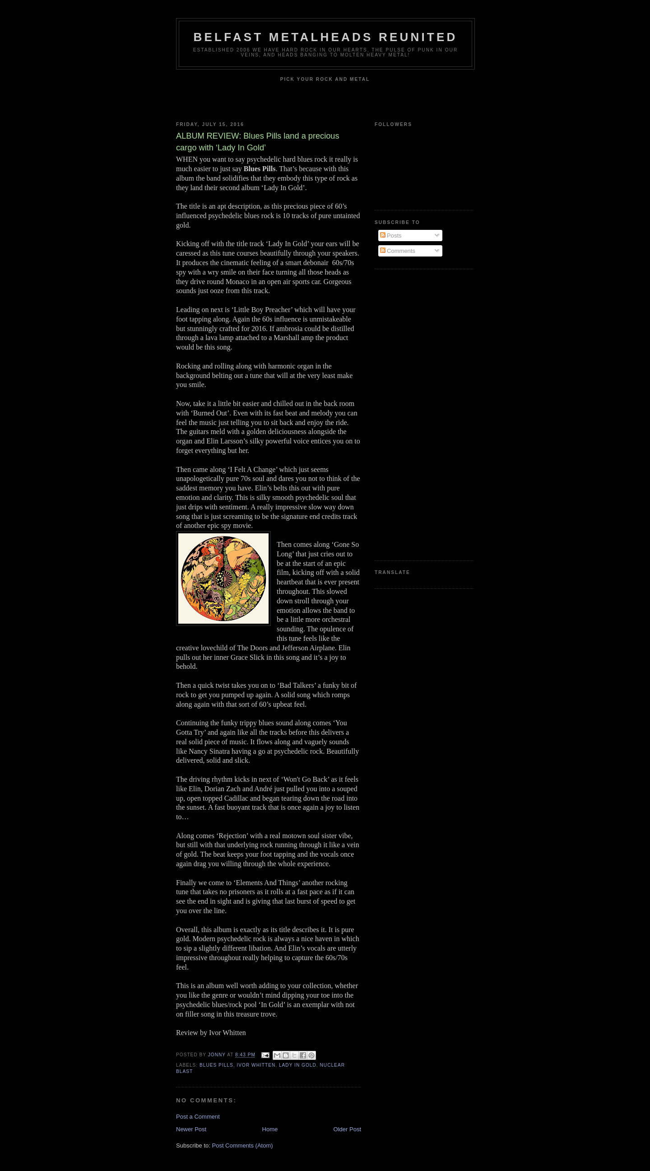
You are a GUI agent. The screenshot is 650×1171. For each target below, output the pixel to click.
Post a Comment (198, 1116)
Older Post (347, 1129)
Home (270, 1129)
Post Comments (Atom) (242, 1145)
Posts (391, 235)
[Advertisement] (411, 413)
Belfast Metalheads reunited (326, 37)
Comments (397, 250)
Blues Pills (216, 1065)
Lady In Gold (297, 1065)
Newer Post (191, 1129)
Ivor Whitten (256, 1065)
